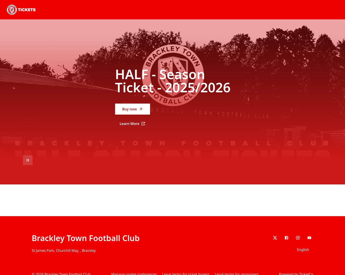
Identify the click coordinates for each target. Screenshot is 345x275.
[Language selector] (303, 249)
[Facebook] (286, 238)
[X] (275, 238)
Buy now (132, 109)
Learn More (135, 125)
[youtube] (309, 238)
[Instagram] (298, 238)
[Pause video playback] (28, 160)
